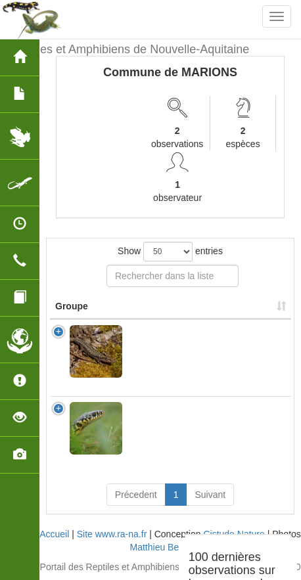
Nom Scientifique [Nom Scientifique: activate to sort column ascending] (170, 306)
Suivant (210, 494)
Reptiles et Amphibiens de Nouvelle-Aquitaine (129, 49)
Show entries (170, 251)
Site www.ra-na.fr (112, 534)
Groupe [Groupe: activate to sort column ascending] (71, 306)
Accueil (54, 534)
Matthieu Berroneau (170, 547)
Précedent (136, 494)
